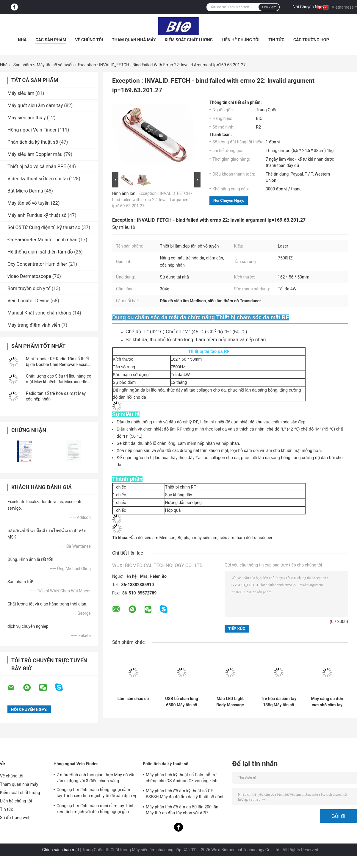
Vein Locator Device (28, 300)
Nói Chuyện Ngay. (309, 6)
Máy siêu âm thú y (26, 118)
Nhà (22, 39)
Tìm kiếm (269, 7)
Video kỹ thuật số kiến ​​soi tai (37, 178)
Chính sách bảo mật (60, 849)
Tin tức (276, 39)
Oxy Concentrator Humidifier (37, 264)
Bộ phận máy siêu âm (197, 537)
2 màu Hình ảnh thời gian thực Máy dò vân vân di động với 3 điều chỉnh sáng (96, 777)
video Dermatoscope (29, 276)
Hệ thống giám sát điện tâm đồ (40, 252)
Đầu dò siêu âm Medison (152, 537)
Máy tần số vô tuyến (55, 64)
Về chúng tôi (89, 39)
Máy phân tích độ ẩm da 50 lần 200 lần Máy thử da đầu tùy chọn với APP (182, 810)
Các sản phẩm (50, 39)
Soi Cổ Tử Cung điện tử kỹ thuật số (43, 227)
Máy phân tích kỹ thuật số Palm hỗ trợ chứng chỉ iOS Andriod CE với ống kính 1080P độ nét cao (181, 778)
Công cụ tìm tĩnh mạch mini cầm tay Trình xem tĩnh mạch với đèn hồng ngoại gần (95, 808)
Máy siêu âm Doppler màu (34, 154)
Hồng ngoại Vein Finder (32, 130)
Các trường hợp (311, 39)
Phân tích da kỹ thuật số (32, 142)
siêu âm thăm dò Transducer (246, 537)
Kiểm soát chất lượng (189, 39)
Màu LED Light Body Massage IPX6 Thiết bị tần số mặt (230, 702)
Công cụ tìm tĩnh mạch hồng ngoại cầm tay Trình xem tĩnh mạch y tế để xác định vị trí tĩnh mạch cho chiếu (96, 793)
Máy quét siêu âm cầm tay (35, 105)
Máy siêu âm (20, 93)
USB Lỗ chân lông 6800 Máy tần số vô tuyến (181, 702)
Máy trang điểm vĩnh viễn (33, 325)
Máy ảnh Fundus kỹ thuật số (37, 215)
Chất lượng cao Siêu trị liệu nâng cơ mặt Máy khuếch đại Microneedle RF (58, 382)
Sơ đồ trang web (15, 817)
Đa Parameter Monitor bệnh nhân (42, 239)
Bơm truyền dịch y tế (29, 288)
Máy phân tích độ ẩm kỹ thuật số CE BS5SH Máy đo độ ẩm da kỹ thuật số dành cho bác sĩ (185, 794)
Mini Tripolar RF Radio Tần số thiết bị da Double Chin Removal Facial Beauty (57, 364)
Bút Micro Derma (25, 191)
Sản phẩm (22, 64)
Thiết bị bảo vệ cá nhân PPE (36, 166)
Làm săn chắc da (133, 698)
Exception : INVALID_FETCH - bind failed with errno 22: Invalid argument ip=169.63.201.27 (152, 199)
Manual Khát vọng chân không (39, 313)
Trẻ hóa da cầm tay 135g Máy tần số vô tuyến (278, 702)
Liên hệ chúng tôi (240, 39)
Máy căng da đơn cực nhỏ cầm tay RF (327, 702)
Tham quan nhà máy (134, 39)
